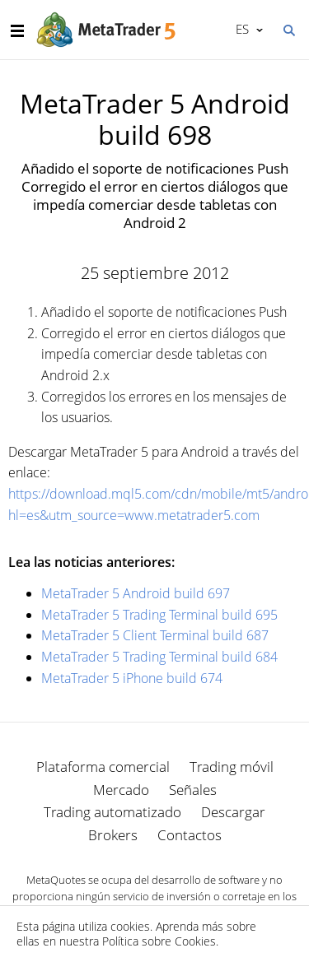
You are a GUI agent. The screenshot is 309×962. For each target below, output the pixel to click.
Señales (193, 789)
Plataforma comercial (103, 766)
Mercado (121, 789)
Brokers (113, 834)
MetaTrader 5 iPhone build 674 (131, 678)
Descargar (233, 811)
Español (241, 29)
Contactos (189, 834)
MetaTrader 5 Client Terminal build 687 (155, 635)
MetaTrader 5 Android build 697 (135, 593)
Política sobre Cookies (159, 941)
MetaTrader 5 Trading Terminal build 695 (159, 615)
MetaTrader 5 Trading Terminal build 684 (159, 657)
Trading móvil (232, 766)
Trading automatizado (112, 811)
